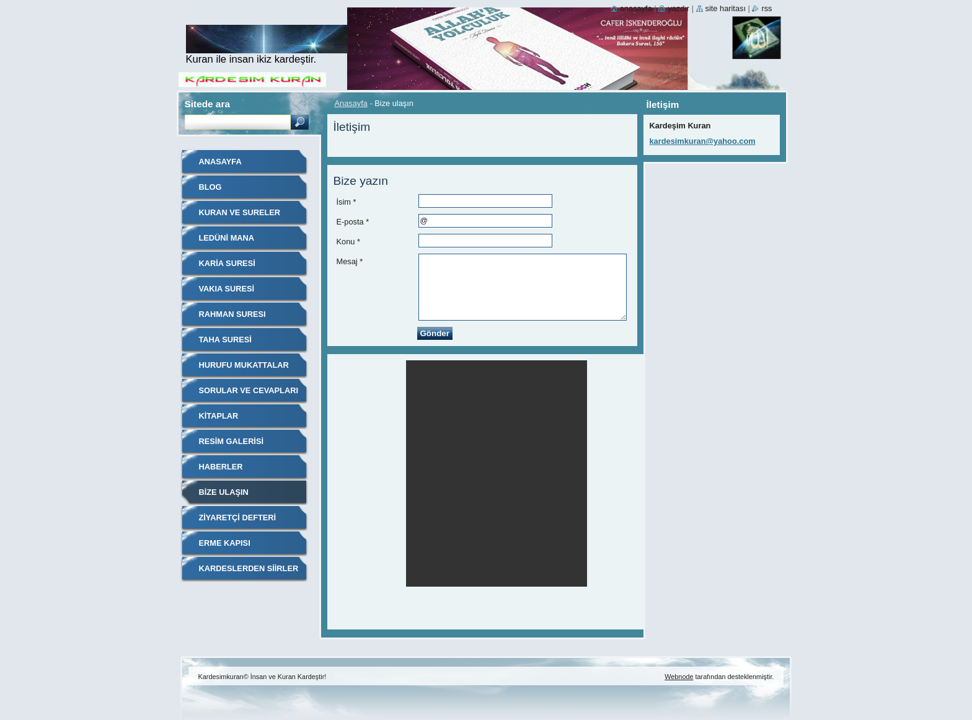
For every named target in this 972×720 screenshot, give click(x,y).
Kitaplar (219, 415)
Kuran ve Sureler (240, 212)
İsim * (346, 202)
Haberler (221, 466)
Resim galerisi (231, 441)
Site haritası (725, 8)
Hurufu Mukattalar (244, 365)
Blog (210, 187)
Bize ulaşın (224, 492)
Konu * (348, 241)
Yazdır (678, 8)
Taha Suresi (225, 339)
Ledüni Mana (227, 237)
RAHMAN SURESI (232, 314)
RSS (766, 8)
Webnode (679, 676)
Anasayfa (351, 103)
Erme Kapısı (224, 543)
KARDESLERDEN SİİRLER (249, 568)
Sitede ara (207, 104)
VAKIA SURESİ (227, 288)
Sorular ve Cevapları (248, 390)
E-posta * (353, 221)
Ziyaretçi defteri (237, 517)
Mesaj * (350, 261)
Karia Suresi (227, 263)
